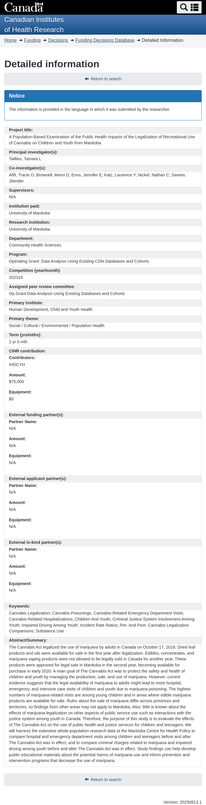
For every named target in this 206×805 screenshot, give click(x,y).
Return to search (106, 78)
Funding (32, 40)
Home (10, 40)
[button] (189, 7)
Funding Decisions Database (105, 40)
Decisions (58, 40)
